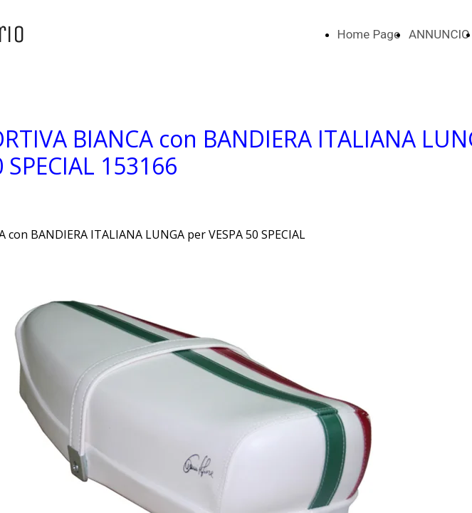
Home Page (368, 34)
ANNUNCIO (439, 34)
